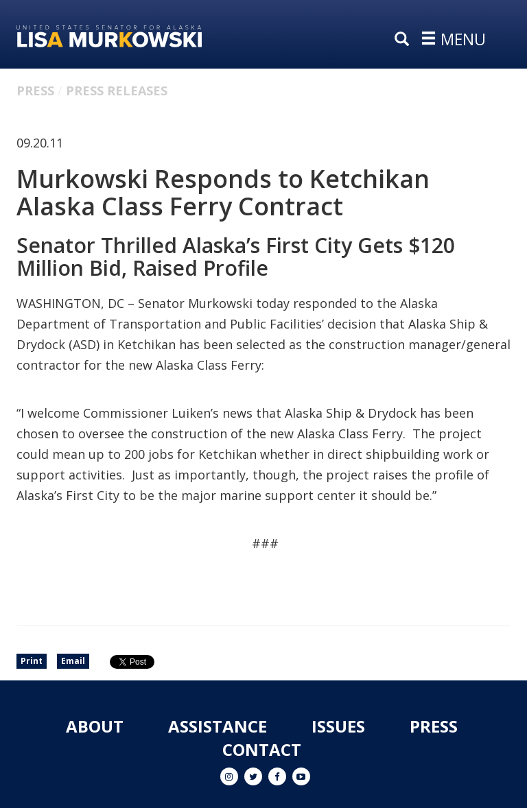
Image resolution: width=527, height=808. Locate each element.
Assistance (217, 726)
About (95, 726)
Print (32, 661)
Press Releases (116, 90)
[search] (405, 39)
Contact (261, 749)
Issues (338, 726)
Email (73, 661)
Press (35, 90)
